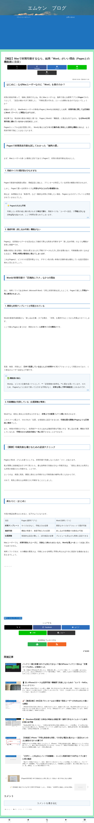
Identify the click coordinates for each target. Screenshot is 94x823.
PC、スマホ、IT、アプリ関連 (13, 612)
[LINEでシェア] (61, 67)
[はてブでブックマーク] (47, 67)
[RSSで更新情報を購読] (49, 639)
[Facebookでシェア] (32, 67)
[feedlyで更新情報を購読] (45, 639)
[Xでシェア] (18, 67)
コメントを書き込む (47, 800)
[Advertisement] (47, 35)
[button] (76, 67)
